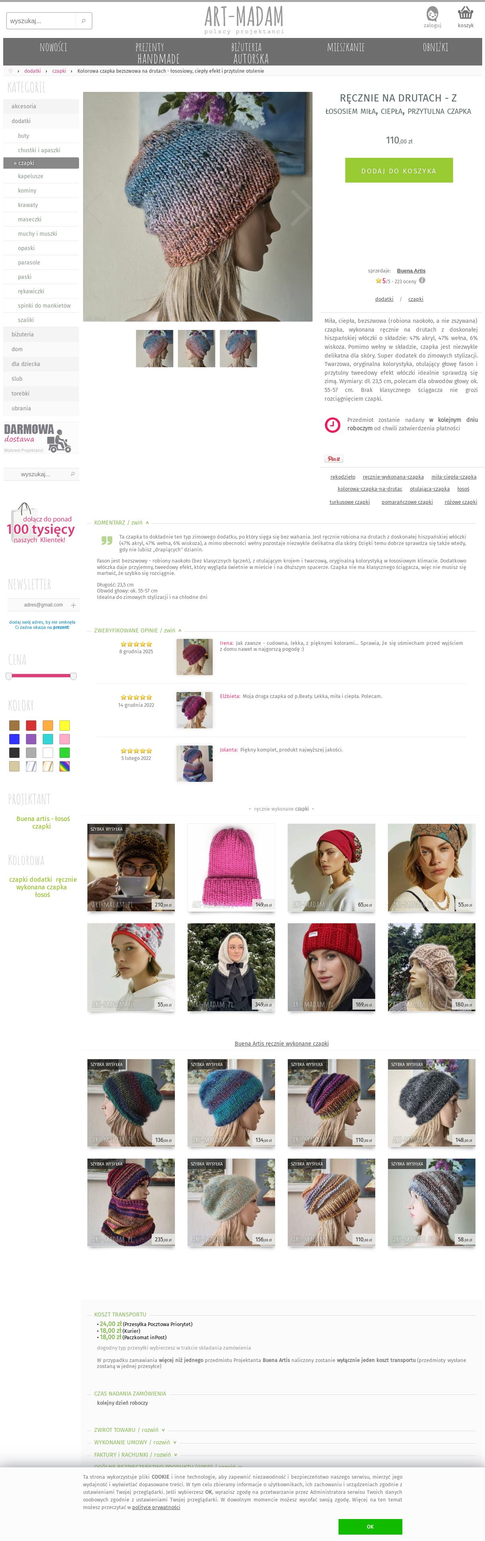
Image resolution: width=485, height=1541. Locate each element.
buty (23, 136)
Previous (94, 208)
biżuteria (23, 334)
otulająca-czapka (430, 489)
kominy (27, 190)
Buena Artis (411, 271)
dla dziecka (26, 364)
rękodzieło (343, 477)
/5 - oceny (395, 281)
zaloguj (432, 25)
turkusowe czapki (350, 502)
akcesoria (24, 106)
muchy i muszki (37, 234)
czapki (416, 299)
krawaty (28, 205)
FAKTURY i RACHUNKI (136, 1455)
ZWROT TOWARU (130, 1430)
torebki (21, 393)
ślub (17, 379)
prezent (60, 627)
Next (300, 208)
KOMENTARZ (122, 522)
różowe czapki (461, 502)
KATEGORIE (26, 87)
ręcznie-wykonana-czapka (393, 477)
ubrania (21, 408)
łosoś (463, 489)
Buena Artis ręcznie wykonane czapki (282, 1043)
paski (25, 277)
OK (370, 1527)
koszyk (466, 25)
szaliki (26, 320)
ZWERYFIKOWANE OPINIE (138, 630)
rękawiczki (31, 291)
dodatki (21, 121)
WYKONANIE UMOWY (136, 1442)
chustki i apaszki (39, 150)
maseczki (30, 219)
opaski (26, 248)
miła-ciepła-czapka (454, 477)
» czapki (24, 163)
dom (17, 349)
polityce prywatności (156, 1507)
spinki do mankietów (44, 305)
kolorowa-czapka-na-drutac (370, 489)
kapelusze (31, 176)
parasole (29, 262)
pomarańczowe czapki (407, 502)
